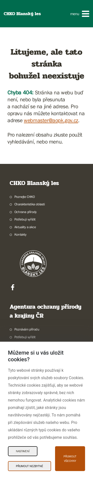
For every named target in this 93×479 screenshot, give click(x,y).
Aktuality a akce (25, 227)
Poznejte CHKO (24, 197)
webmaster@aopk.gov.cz (51, 120)
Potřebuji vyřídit (24, 219)
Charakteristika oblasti (29, 204)
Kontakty (20, 234)
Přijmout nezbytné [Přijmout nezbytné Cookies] (29, 466)
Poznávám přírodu (26, 329)
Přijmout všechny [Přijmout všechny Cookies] (69, 459)
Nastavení (23, 451)
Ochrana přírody (25, 212)
